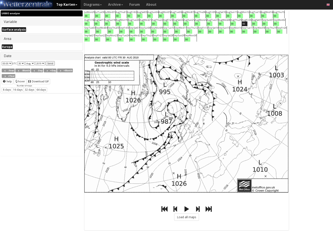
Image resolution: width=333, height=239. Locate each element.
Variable (10, 21)
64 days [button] (41, 89)
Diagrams (93, 4)
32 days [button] (29, 89)
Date (7, 55)
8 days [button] (7, 89)
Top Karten (66, 4)
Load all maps (186, 217)
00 (86, 15)
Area (7, 38)
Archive (115, 4)
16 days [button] (18, 89)
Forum (134, 4)
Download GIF (38, 81)
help (7, 81)
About (151, 4)
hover (20, 81)
